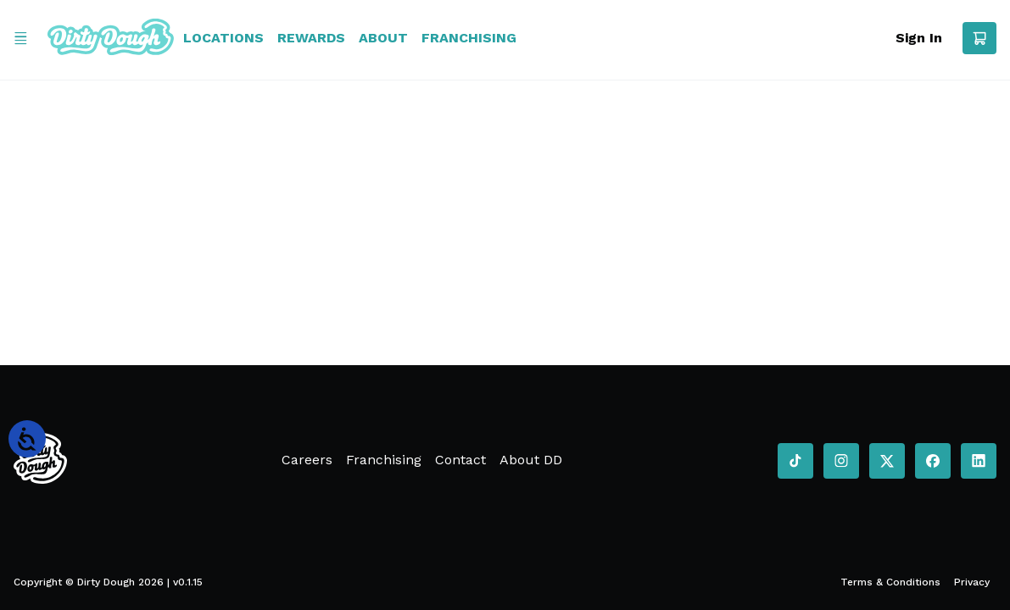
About (383, 38)
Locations (223, 38)
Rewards (311, 38)
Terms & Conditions (890, 582)
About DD (530, 460)
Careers (307, 460)
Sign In (919, 38)
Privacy (972, 582)
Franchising (468, 38)
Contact (460, 460)
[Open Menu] (20, 38)
